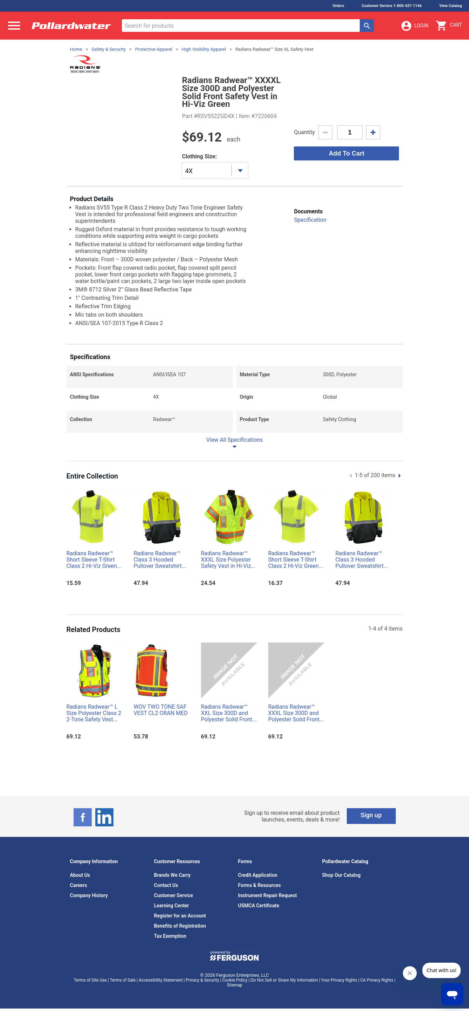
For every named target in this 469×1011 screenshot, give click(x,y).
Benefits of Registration (180, 926)
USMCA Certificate (259, 905)
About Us (80, 875)
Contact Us (166, 885)
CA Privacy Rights (376, 980)
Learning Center (171, 905)
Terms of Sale (123, 980)
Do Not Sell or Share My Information (284, 980)
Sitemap (234, 985)
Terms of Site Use (90, 980)
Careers (78, 885)
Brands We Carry (172, 875)
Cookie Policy (234, 980)
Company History (89, 895)
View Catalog (450, 6)
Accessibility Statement (160, 980)
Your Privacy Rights (339, 980)
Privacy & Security (202, 980)
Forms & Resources (259, 885)
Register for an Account (180, 916)
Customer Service (173, 895)
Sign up (371, 815)
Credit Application (257, 875)
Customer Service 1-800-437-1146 (392, 6)
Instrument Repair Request (267, 895)
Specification (310, 219)
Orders (338, 6)
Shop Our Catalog (341, 875)
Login (414, 26)
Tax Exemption (170, 936)
